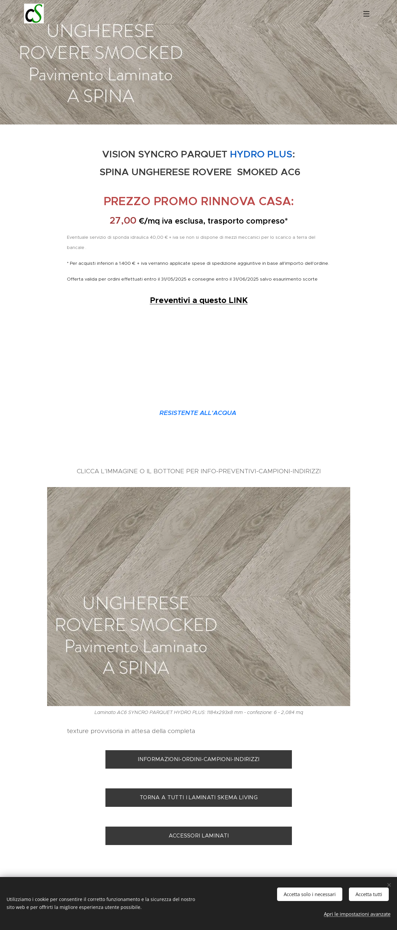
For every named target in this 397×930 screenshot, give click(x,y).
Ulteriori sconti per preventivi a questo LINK (198, 396)
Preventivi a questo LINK (198, 300)
